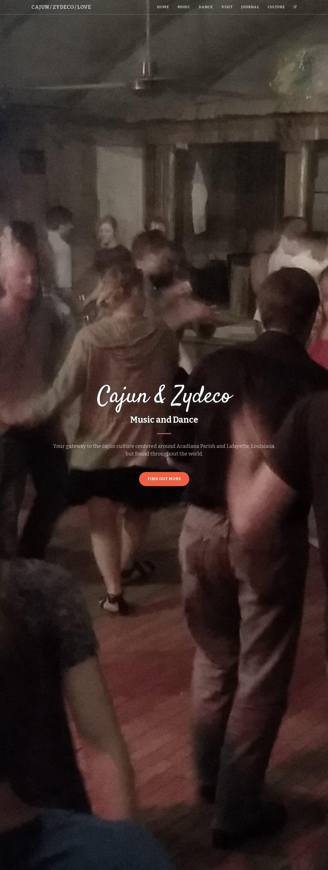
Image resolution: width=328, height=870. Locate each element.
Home (163, 7)
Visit (227, 7)
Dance (206, 7)
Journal (250, 7)
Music (183, 7)
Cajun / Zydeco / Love (61, 7)
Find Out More (164, 478)
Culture (276, 7)
